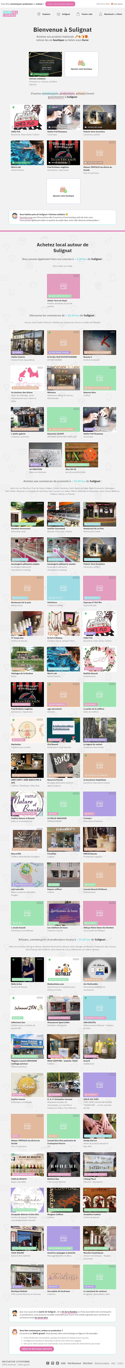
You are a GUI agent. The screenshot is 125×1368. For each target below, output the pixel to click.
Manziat (46, 946)
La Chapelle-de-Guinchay (36, 491)
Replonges (109, 488)
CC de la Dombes (69, 1312)
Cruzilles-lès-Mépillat (91, 322)
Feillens (53, 494)
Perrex (78, 322)
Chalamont (99, 946)
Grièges (48, 488)
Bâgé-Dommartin (96, 488)
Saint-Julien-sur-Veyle (62, 266)
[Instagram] (52, 1363)
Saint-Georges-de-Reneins (82, 946)
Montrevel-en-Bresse (60, 946)
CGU (113, 1363)
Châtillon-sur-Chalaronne (63, 322)
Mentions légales (101, 1363)
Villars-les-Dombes (17, 946)
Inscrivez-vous (26, 217)
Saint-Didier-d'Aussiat (15, 491)
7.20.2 (120, 1363)
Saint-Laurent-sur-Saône (59, 491)
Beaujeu (95, 949)
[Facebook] (47, 1363)
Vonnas (28, 322)
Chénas (61, 494)
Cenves (112, 946)
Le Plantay (70, 494)
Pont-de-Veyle (37, 488)
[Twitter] (57, 1363)
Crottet (56, 488)
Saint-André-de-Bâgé (78, 488)
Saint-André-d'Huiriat (41, 322)
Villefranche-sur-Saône (81, 949)
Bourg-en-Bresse (34, 946)
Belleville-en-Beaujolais (88, 491)
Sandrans (64, 488)
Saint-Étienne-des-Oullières (38, 949)
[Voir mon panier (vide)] (84, 14)
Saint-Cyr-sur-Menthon (20, 488)
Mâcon (74, 491)
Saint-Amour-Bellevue (109, 491)
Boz (106, 946)
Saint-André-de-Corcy (60, 949)
